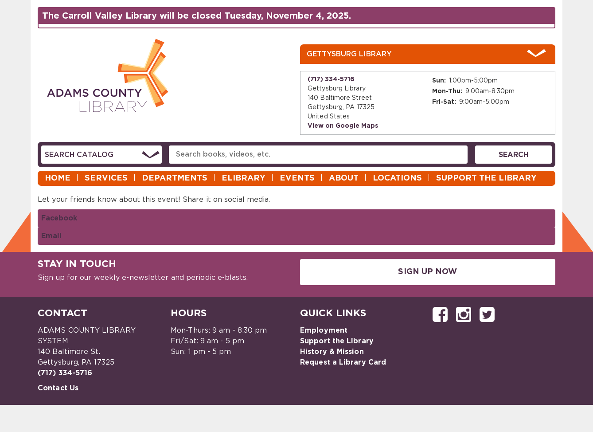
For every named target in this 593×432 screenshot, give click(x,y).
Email (51, 236)
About (344, 178)
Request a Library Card (343, 362)
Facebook (59, 218)
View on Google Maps (343, 126)
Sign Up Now (427, 272)
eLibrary (243, 178)
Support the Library (486, 178)
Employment (323, 330)
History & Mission (332, 351)
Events (297, 178)
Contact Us (58, 388)
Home (57, 178)
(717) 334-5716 (331, 79)
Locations (397, 178)
